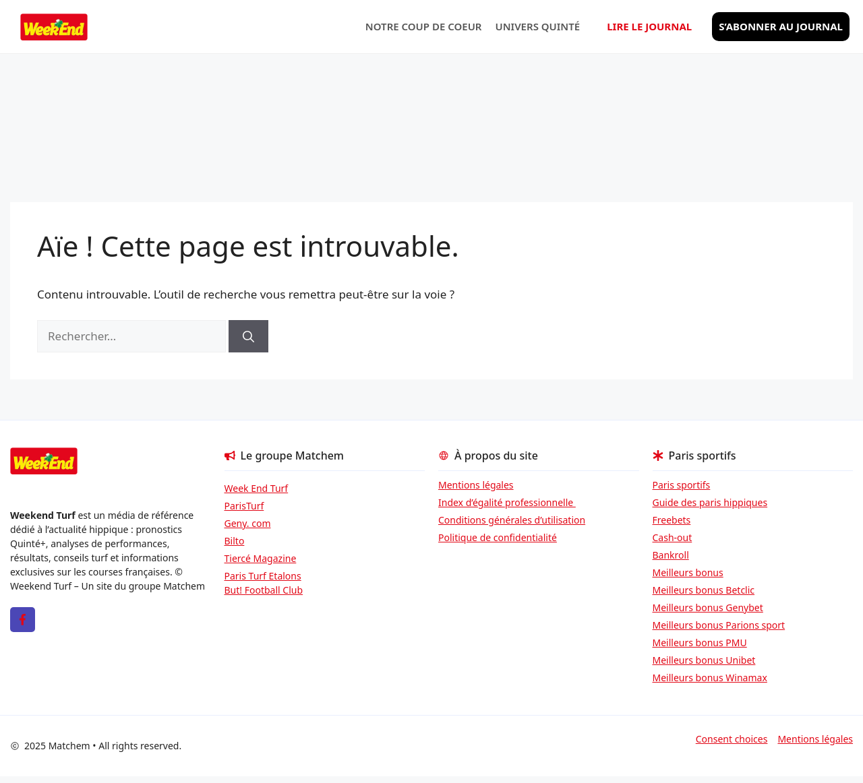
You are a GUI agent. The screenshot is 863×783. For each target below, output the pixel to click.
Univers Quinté (538, 26)
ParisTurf (244, 505)
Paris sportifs (682, 484)
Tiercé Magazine (261, 558)
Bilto (235, 540)
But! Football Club (264, 590)
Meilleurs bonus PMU (700, 642)
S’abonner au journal (781, 26)
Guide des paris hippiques (710, 502)
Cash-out (672, 537)
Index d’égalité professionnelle (507, 502)
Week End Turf (257, 488)
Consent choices (732, 738)
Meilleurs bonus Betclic (704, 590)
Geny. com (248, 523)
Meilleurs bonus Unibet (704, 660)
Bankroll (671, 555)
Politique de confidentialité (497, 537)
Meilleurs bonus (688, 572)
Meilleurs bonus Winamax (710, 677)
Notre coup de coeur (423, 26)
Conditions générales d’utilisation (511, 519)
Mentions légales (476, 484)
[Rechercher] (248, 336)
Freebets (672, 519)
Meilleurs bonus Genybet (708, 607)
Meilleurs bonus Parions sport (719, 625)
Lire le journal (649, 26)
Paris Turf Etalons (263, 575)
